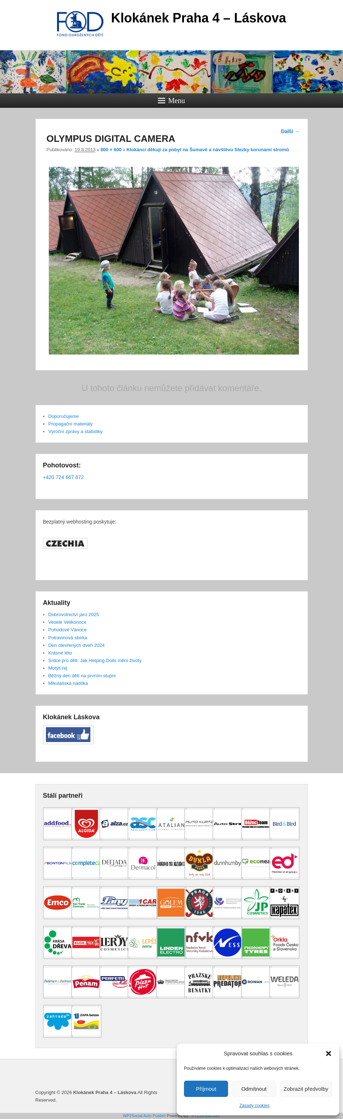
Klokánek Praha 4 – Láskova (198, 17)
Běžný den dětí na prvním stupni (82, 675)
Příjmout (206, 1089)
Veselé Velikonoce (67, 622)
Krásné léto (60, 653)
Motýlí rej (58, 668)
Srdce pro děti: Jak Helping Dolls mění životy (95, 660)
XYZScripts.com (206, 1116)
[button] (328, 1053)
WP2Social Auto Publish (144, 1116)
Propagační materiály (70, 424)
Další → (290, 131)
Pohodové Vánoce (67, 629)
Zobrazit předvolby (306, 1089)
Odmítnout (253, 1089)
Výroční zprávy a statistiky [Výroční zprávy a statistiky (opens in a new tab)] (75, 431)
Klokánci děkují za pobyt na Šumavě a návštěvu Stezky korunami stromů (208, 149)
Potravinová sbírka (67, 637)
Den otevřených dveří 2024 (76, 645)
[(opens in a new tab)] (58, 839)
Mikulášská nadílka (68, 683)
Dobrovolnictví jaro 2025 (73, 614)
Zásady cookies (254, 1105)
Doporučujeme (63, 416)
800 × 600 (110, 149)
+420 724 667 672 (63, 477)
